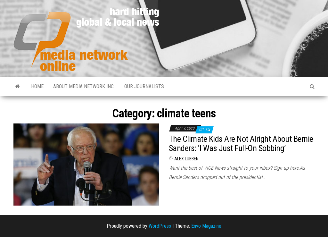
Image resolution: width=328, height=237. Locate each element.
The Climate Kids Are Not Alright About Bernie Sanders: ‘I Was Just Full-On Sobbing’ (241, 143)
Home (37, 86)
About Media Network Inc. (84, 86)
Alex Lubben (186, 158)
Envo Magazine (206, 226)
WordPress (160, 226)
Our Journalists (144, 86)
